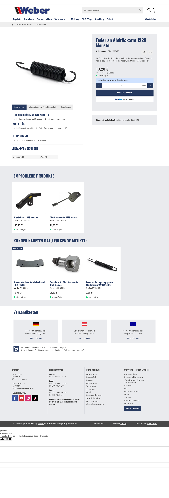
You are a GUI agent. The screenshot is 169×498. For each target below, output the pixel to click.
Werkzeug (75, 19)
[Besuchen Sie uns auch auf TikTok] (35, 398)
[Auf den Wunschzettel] (144, 52)
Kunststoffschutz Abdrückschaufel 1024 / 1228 (29, 284)
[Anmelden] (148, 10)
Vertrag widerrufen (132, 408)
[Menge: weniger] (99, 85)
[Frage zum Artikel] (151, 52)
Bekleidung (99, 19)
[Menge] (121, 85)
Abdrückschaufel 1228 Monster (64, 217)
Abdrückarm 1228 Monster (26, 217)
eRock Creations (152, 424)
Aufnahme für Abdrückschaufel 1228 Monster (64, 284)
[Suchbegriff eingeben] (112, 10)
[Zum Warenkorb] (155, 10)
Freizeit (110, 19)
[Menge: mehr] (150, 85)
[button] (19, 393)
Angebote (17, 19)
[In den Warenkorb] (125, 93)
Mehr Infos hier (36, 338)
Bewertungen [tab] (66, 107)
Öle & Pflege (87, 19)
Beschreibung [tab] (19, 107)
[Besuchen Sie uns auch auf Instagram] (28, 398)
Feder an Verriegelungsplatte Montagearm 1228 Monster (99, 284)
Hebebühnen (28, 19)
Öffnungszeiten (56, 370)
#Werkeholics (150, 19)
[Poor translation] (8, 439)
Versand (111, 73)
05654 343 (135, 120)
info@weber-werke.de (25, 388)
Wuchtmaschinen (61, 19)
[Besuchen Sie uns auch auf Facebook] (15, 398)
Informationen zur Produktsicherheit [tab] (42, 107)
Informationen (93, 370)
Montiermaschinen (44, 19)
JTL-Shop (124, 424)
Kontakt (15, 370)
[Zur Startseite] (36, 10)
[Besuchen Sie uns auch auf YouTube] (21, 398)
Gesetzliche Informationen (136, 370)
